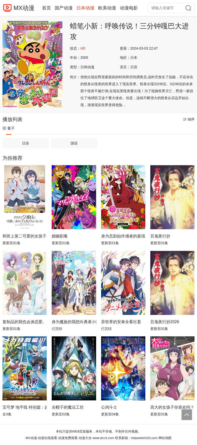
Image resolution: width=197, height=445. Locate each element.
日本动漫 (85, 7)
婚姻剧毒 (60, 236)
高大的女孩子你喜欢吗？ (172, 407)
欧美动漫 (107, 7)
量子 (8, 128)
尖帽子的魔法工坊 (68, 407)
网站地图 (165, 438)
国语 (74, 143)
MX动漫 (23, 7)
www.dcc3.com (103, 438)
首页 (46, 7)
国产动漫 (64, 7)
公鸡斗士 (109, 407)
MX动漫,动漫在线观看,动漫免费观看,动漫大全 (58, 438)
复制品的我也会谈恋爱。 (24, 322)
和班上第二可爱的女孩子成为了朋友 (24, 236)
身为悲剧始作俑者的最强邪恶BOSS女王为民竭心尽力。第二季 (123, 236)
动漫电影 (129, 7)
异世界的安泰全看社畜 (121, 322)
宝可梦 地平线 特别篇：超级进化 (24, 407)
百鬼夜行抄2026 (164, 322)
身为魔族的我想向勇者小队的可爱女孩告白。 (74, 322)
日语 (25, 143)
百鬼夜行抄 (160, 236)
